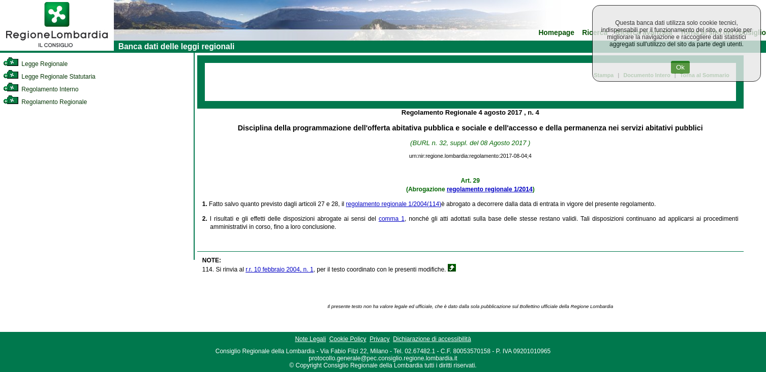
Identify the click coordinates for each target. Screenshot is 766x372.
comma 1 (392, 218)
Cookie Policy (347, 339)
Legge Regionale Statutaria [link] (49, 76)
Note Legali (310, 339)
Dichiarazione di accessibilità (432, 339)
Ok (680, 67)
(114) (434, 204)
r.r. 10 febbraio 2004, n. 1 (279, 269)
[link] (57, 48)
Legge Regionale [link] (35, 63)
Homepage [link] (556, 33)
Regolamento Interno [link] (40, 89)
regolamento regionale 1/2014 (490, 189)
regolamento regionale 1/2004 (386, 204)
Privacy (379, 339)
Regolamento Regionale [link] (45, 102)
